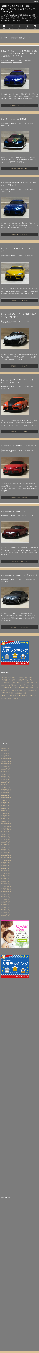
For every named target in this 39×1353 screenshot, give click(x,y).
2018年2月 (5, 912)
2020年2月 (5, 850)
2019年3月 (5, 878)
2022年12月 (6, 790)
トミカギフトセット (27, 60)
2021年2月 (5, 818)
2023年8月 (5, 769)
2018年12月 (6, 886)
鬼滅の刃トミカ (5, 125)
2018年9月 (5, 894)
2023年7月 (5, 771)
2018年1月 (5, 915)
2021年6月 (5, 808)
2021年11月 (5, 795)
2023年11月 (6, 761)
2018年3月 (5, 910)
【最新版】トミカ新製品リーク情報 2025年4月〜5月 (16, 680)
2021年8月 (5, 803)
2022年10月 (5, 792)
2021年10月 (6, 797)
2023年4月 (5, 779)
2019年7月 (5, 868)
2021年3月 (5, 816)
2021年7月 (5, 805)
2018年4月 (5, 907)
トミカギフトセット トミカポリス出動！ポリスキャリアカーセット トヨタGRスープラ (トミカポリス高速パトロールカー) (19, 53)
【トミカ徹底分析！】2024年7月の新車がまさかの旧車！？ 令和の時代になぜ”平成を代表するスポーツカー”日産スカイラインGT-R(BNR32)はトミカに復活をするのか (19, 690)
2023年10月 (6, 764)
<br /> (19, 1212)
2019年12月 (6, 855)
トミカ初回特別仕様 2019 (28, 579)
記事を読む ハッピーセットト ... (19, 497)
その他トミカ (16, 321)
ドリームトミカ (5, 256)
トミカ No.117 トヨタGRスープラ (14, 511)
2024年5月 (5, 753)
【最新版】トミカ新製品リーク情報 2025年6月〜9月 (16, 677)
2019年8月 (5, 865)
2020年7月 (5, 837)
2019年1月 (5, 883)
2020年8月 (5, 834)
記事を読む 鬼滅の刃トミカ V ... (19, 168)
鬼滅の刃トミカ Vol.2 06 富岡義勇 (14, 119)
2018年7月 (5, 899)
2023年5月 (5, 777)
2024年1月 (5, 756)
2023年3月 (5, 782)
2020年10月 (6, 829)
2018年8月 (5, 897)
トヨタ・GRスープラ (6, 62)
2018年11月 (6, 889)
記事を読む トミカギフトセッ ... (19, 105)
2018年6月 (5, 902)
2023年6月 (5, 774)
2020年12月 (6, 824)
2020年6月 (5, 839)
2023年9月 (5, 766)
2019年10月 (6, 860)
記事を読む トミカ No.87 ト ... (19, 234)
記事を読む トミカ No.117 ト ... (19, 561)
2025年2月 (5, 748)
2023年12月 (6, 758)
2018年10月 (6, 891)
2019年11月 (6, 857)
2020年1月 (5, 852)
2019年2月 (5, 881)
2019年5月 (5, 873)
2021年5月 (5, 810)
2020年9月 (5, 831)
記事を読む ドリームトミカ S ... (19, 300)
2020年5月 (5, 842)
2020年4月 (5, 844)
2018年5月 (5, 904)
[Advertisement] (19, 720)
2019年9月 (5, 863)
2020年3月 (5, 847)
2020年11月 (6, 826)
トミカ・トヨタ (17, 60)
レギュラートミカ (5, 191)
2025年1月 (5, 751)
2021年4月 (5, 813)
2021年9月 (5, 800)
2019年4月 (5, 876)
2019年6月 (5, 870)
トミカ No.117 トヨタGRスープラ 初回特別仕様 (19, 575)
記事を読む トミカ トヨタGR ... (19, 366)
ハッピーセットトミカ (6, 451)
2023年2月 (5, 784)
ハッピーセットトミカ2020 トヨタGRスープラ (18, 446)
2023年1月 (5, 787)
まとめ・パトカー (17, 62)
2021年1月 (5, 821)
